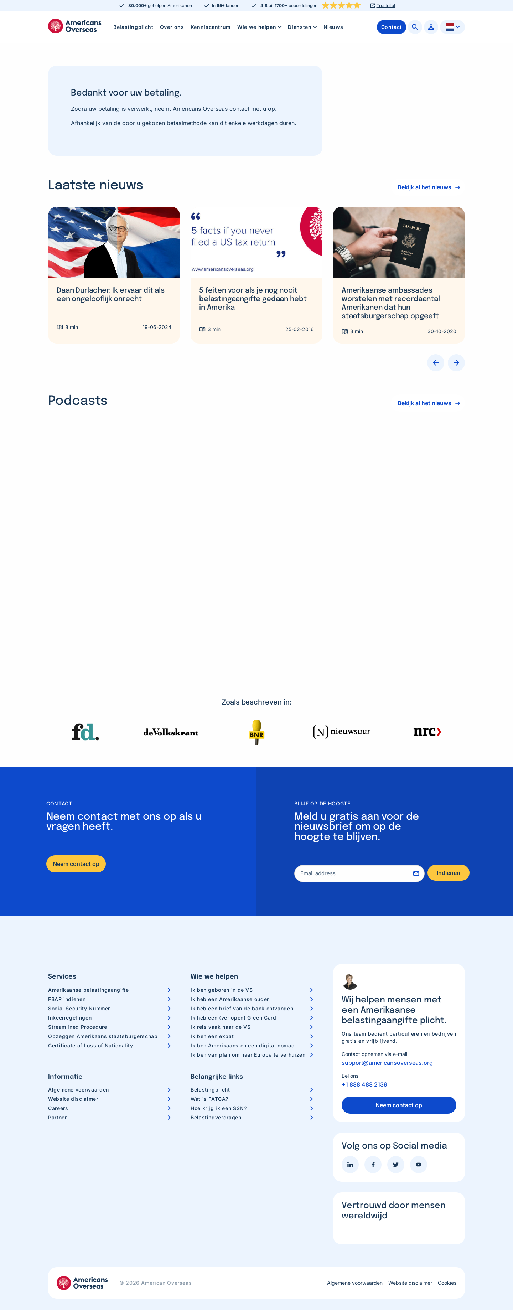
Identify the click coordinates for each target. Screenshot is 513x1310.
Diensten (303, 27)
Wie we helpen (260, 27)
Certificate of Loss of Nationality (90, 1028)
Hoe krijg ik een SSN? (219, 1091)
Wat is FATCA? (209, 1082)
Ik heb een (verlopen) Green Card (233, 1000)
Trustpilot (386, 5)
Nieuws (333, 27)
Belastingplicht (133, 27)
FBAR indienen (67, 982)
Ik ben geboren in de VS (222, 973)
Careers (58, 1091)
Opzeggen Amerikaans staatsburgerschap (103, 1019)
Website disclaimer (73, 1082)
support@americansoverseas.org (387, 1045)
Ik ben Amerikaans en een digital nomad (243, 1028)
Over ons (172, 27)
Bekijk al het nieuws (423, 187)
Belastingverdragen (216, 1100)
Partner (57, 1100)
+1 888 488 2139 (364, 1067)
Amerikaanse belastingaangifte (88, 973)
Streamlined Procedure (77, 1010)
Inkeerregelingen (70, 1000)
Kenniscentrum (211, 27)
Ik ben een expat (212, 1019)
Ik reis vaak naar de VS (221, 1010)
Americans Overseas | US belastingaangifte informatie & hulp (75, 26)
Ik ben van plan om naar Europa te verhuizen (248, 1038)
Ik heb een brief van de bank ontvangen (242, 991)
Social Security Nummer (79, 991)
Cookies (447, 1265)
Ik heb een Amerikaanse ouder (230, 982)
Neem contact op (76, 846)
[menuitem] (133, 27)
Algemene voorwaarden (78, 1072)
